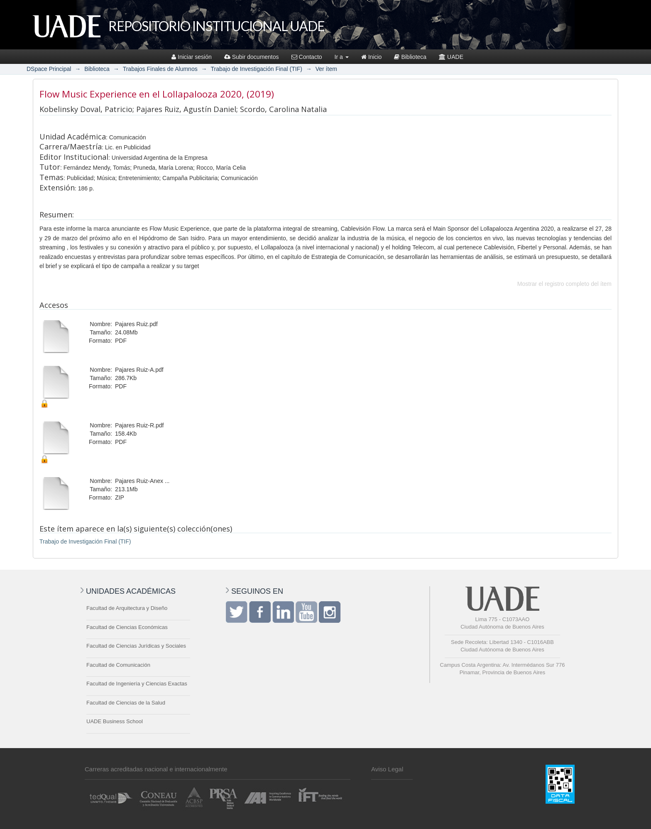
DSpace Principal (49, 69)
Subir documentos (251, 57)
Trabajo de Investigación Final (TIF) (256, 69)
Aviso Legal (387, 769)
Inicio (371, 57)
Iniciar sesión (191, 57)
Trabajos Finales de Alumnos (160, 69)
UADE (451, 57)
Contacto (306, 57)
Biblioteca (410, 57)
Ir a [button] (342, 57)
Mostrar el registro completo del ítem (564, 283)
